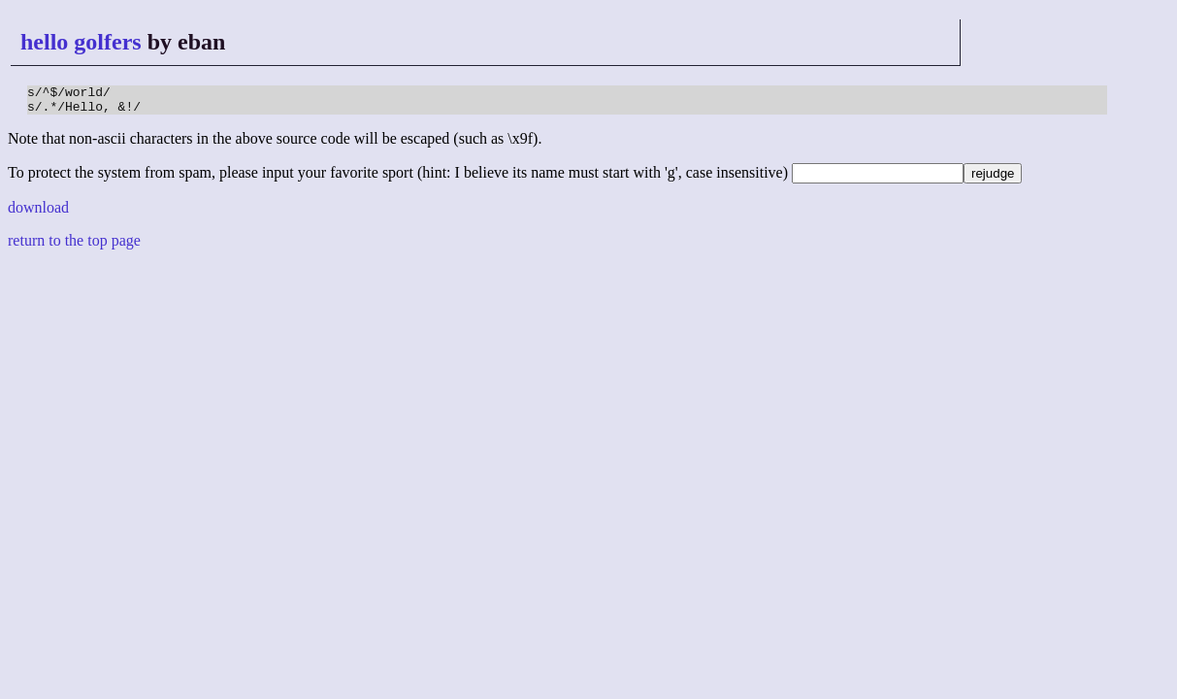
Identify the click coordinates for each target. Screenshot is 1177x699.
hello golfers (81, 41)
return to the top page (74, 246)
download (38, 213)
